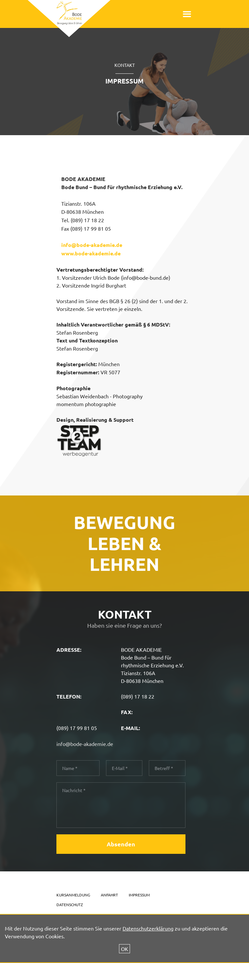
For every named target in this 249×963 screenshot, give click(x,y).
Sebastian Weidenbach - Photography (99, 396)
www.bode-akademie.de (91, 253)
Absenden (121, 844)
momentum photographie (86, 404)
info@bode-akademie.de (91, 244)
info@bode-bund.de (146, 277)
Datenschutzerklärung (148, 928)
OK (124, 948)
